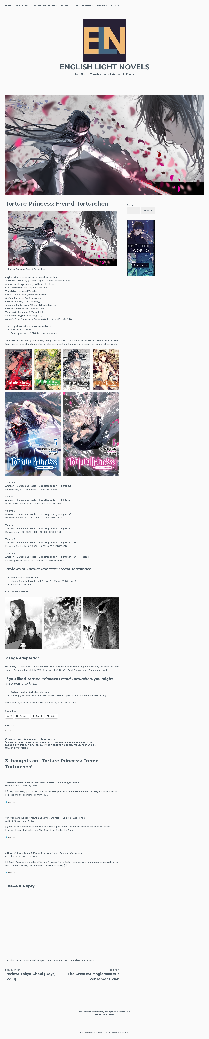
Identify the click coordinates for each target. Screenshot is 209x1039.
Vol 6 (73, 581)
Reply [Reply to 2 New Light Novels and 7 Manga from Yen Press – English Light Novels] (38, 856)
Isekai (67, 742)
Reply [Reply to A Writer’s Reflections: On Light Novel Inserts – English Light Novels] (34, 786)
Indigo (85, 556)
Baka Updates (18, 333)
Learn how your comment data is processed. (71, 960)
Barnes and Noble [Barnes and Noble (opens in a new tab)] (98, 670)
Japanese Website (41, 326)
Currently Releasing (20, 742)
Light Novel (51, 739)
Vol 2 (40, 581)
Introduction (69, 5)
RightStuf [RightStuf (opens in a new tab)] (59, 670)
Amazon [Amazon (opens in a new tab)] (47, 670)
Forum (27, 329)
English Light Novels (104, 66)
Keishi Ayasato (80, 742)
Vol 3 (48, 581)
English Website (19, 326)
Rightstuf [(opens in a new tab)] (65, 500)
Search (130, 205)
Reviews (102, 5)
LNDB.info (34, 333)
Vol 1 (37, 577)
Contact (116, 5)
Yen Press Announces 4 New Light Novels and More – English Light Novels (45, 817)
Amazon (9, 514)
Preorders (22, 5)
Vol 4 (57, 581)
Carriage (32, 739)
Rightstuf (65, 514)
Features (87, 5)
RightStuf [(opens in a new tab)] (65, 485)
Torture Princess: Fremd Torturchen (73, 745)
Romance (45, 745)
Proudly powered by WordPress (91, 1032)
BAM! (76, 542)
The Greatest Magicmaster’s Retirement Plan (90, 975)
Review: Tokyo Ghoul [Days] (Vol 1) (33, 975)
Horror (58, 742)
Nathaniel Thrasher (27, 745)
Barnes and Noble (26, 485)
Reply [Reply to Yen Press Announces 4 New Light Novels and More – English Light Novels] (33, 821)
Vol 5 (65, 581)
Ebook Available (43, 742)
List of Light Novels (45, 5)
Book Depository (48, 485)
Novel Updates (50, 333)
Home (8, 5)
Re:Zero (14, 692)
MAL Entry (16, 329)
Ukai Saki (10, 748)
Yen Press (22, 748)
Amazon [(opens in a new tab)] (9, 485)
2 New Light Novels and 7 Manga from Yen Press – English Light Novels (43, 853)
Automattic (124, 1032)
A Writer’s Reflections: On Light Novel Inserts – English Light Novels (42, 782)
